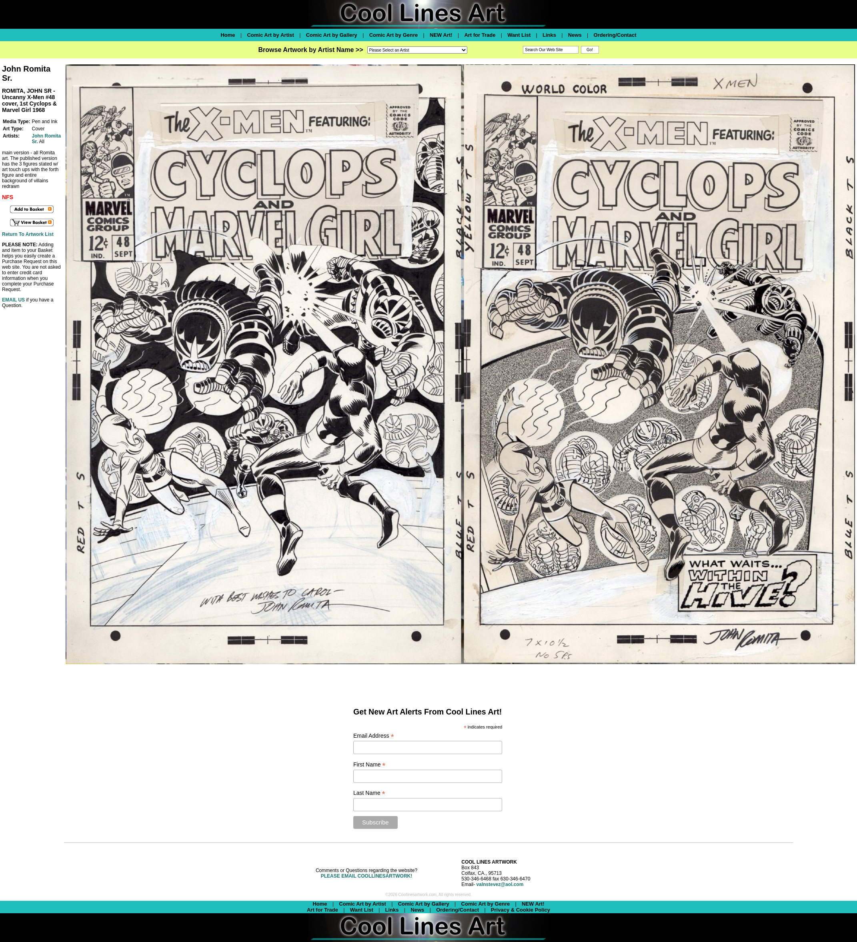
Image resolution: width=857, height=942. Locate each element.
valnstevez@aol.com (500, 884)
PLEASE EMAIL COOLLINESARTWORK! (366, 876)
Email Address (373, 736)
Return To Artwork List (28, 234)
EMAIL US (13, 300)
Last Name (369, 793)
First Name (369, 764)
